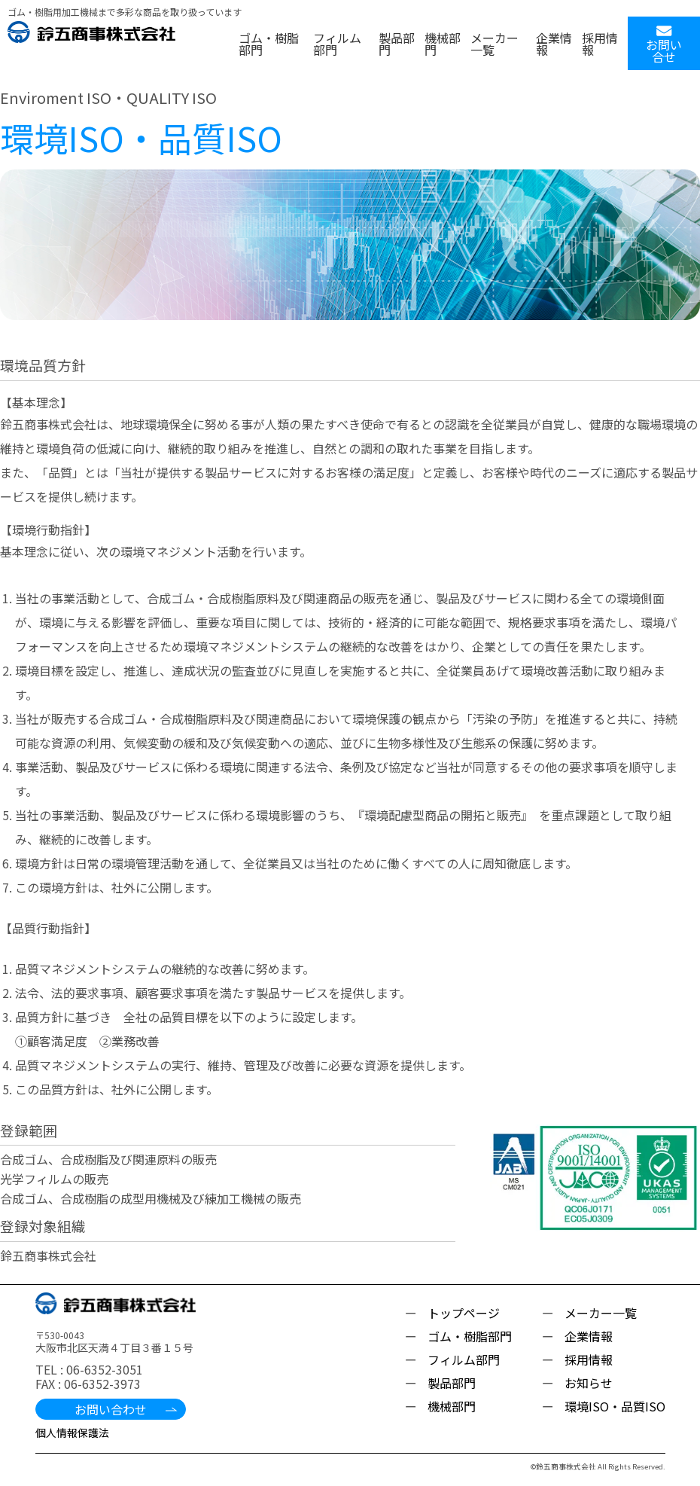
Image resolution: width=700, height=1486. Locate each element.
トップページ (464, 1313)
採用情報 (600, 44)
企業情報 (554, 44)
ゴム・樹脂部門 (269, 44)
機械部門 (443, 44)
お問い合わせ (111, 1409)
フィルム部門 (337, 44)
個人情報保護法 (72, 1432)
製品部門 (397, 44)
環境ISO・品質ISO (615, 1406)
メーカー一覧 (494, 44)
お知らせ (589, 1383)
